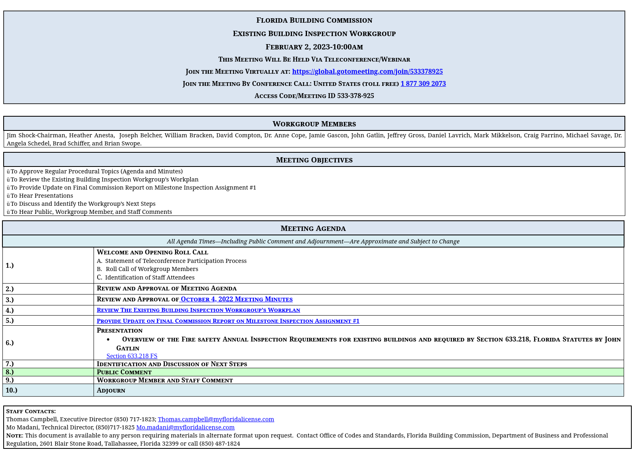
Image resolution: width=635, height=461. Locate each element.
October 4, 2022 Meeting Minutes (235, 299)
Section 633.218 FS (132, 355)
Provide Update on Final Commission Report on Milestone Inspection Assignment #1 (228, 320)
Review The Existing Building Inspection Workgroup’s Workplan (198, 309)
